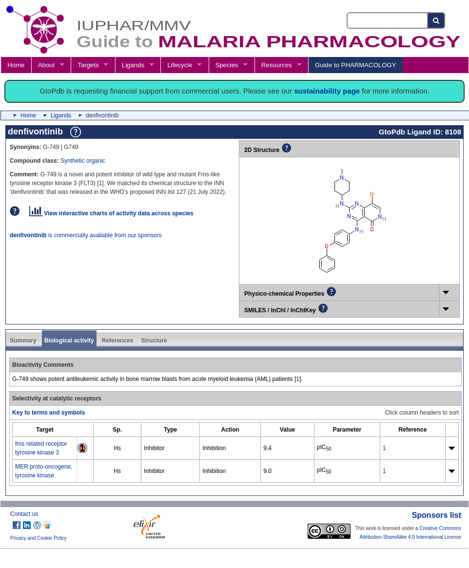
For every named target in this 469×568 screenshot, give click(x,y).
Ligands (133, 65)
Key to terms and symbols (48, 412)
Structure (154, 340)
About (46, 65)
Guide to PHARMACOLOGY (355, 65)
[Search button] (436, 20)
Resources (276, 65)
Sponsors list (436, 515)
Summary (23, 340)
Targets (88, 65)
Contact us (24, 514)
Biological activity (69, 340)
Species (226, 65)
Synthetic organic (82, 160)
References (118, 340)
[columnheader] (45, 429)
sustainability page (327, 91)
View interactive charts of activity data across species (111, 213)
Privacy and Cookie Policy (38, 538)
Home (15, 65)
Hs (117, 448)
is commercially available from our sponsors (85, 235)
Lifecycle (179, 65)
